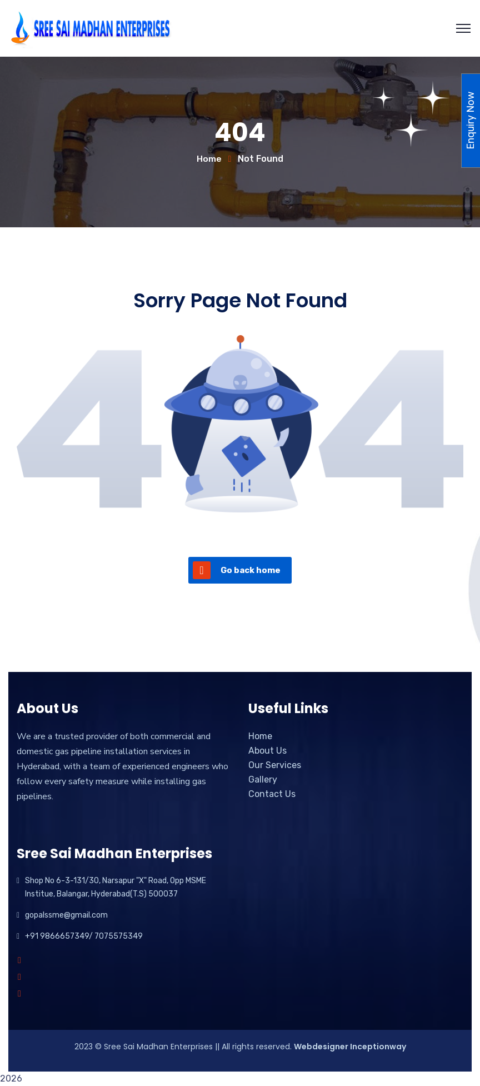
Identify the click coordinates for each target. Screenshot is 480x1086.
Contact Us (272, 794)
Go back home (237, 570)
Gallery (262, 779)
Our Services (274, 765)
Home (209, 158)
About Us (267, 750)
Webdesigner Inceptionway (350, 1046)
